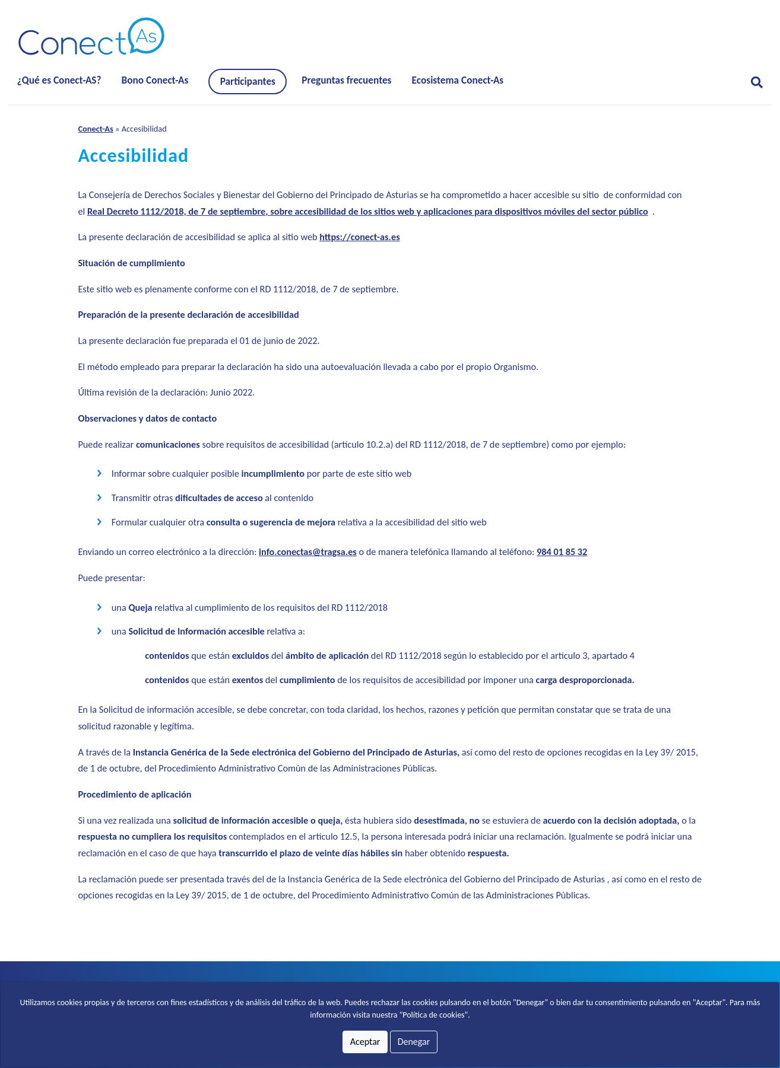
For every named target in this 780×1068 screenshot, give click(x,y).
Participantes (247, 81)
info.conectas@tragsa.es (308, 551)
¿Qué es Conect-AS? (59, 80)
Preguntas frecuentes (346, 80)
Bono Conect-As (155, 80)
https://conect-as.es (359, 237)
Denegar (414, 1041)
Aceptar (365, 1041)
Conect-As (95, 128)
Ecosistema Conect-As (458, 80)
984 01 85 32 (562, 551)
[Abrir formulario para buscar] (752, 82)
